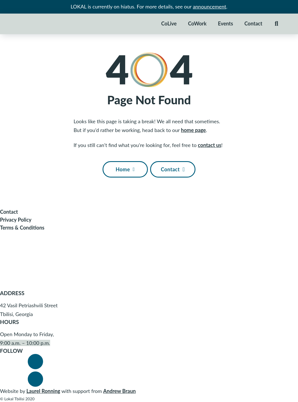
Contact (253, 23)
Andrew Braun (119, 391)
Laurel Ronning (43, 391)
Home (125, 169)
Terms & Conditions (22, 227)
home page (193, 130)
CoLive (169, 23)
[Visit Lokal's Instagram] (35, 379)
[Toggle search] (276, 24)
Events (225, 23)
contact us (210, 145)
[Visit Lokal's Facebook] (35, 361)
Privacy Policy (15, 220)
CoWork (197, 23)
